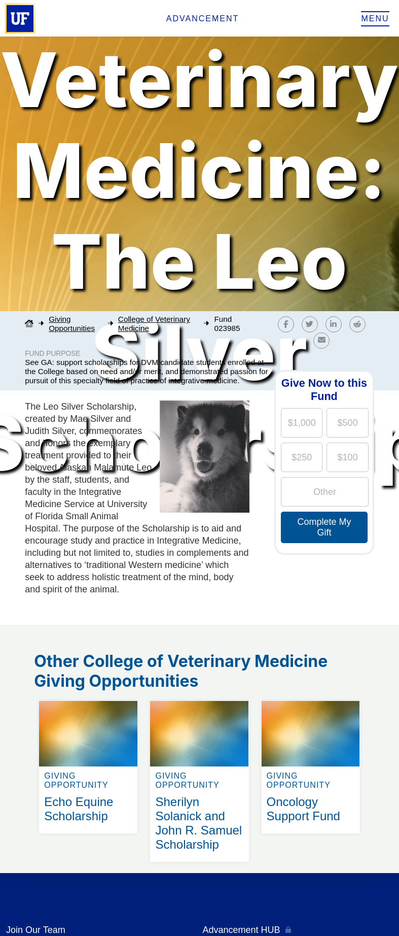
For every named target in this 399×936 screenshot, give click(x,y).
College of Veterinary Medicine (154, 323)
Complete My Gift (324, 527)
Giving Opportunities (72, 323)
